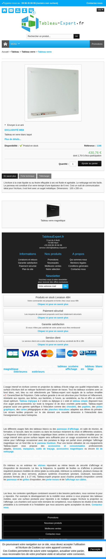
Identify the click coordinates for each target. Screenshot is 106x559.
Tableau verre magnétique (53, 220)
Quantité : (64, 164)
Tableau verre (28, 52)
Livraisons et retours (27, 259)
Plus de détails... (13, 139)
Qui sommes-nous (78, 259)
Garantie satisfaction (27, 263)
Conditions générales (78, 266)
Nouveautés (53, 263)
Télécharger (44, 176)
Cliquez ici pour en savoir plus (53, 304)
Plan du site (27, 269)
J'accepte (95, 549)
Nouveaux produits (53, 523)
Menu (15, 44)
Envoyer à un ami (15, 125)
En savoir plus (10, 176)
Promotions (97, 44)
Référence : (90, 146)
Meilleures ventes (53, 266)
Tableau (15, 52)
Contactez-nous (94, 3)
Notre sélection (53, 269)
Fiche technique (27, 176)
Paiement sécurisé (28, 266)
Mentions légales (78, 263)
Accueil (5, 52)
